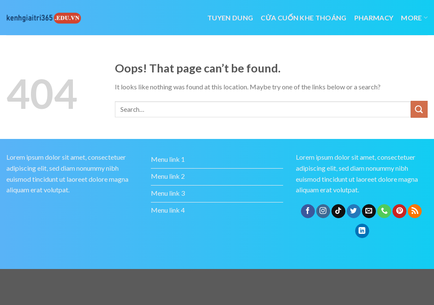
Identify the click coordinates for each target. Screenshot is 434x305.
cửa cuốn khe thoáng (303, 18)
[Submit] (419, 109)
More (414, 18)
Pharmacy (374, 18)
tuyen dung (230, 18)
